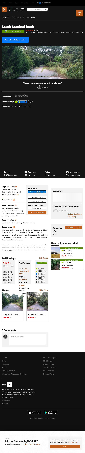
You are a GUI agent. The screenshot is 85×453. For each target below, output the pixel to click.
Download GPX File (37, 201)
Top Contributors (8, 371)
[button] (4, 62)
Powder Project (48, 371)
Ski (33, 2)
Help (4, 361)
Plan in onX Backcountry (37, 192)
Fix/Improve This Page (37, 212)
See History (72, 217)
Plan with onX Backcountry (15, 40)
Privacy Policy (73, 442)
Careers (5, 403)
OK (33, 32)
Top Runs (25, 17)
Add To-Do (19, 106)
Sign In (79, 13)
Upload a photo (37, 208)
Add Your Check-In (73, 227)
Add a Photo (43, 290)
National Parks (48, 374)
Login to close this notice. (31, 444)
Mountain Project (49, 358)
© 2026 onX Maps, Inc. (36, 418)
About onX (6, 400)
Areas (28, 32)
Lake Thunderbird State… (24, 271)
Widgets (5, 364)
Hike (16, 2)
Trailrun (25, 2)
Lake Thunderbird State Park (72, 32)
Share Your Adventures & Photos (14, 374)
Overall (22, 285)
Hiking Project (48, 364)
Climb (4, 2)
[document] (65, 443)
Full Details (43, 258)
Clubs (4, 367)
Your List (27, 106)
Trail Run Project (49, 367)
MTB (10, 2)
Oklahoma (23, 279)
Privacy (53, 418)
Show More (8, 250)
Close (65, 447)
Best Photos (16, 17)
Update (75, 214)
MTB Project (47, 361)
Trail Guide (6, 17)
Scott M (45, 87)
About (4, 358)
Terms (47, 418)
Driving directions (37, 197)
